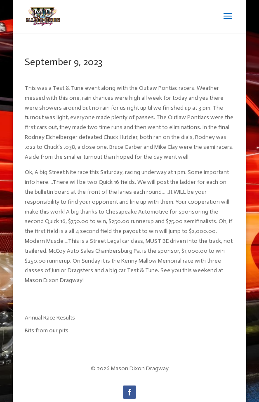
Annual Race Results (50, 317)
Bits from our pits (46, 330)
